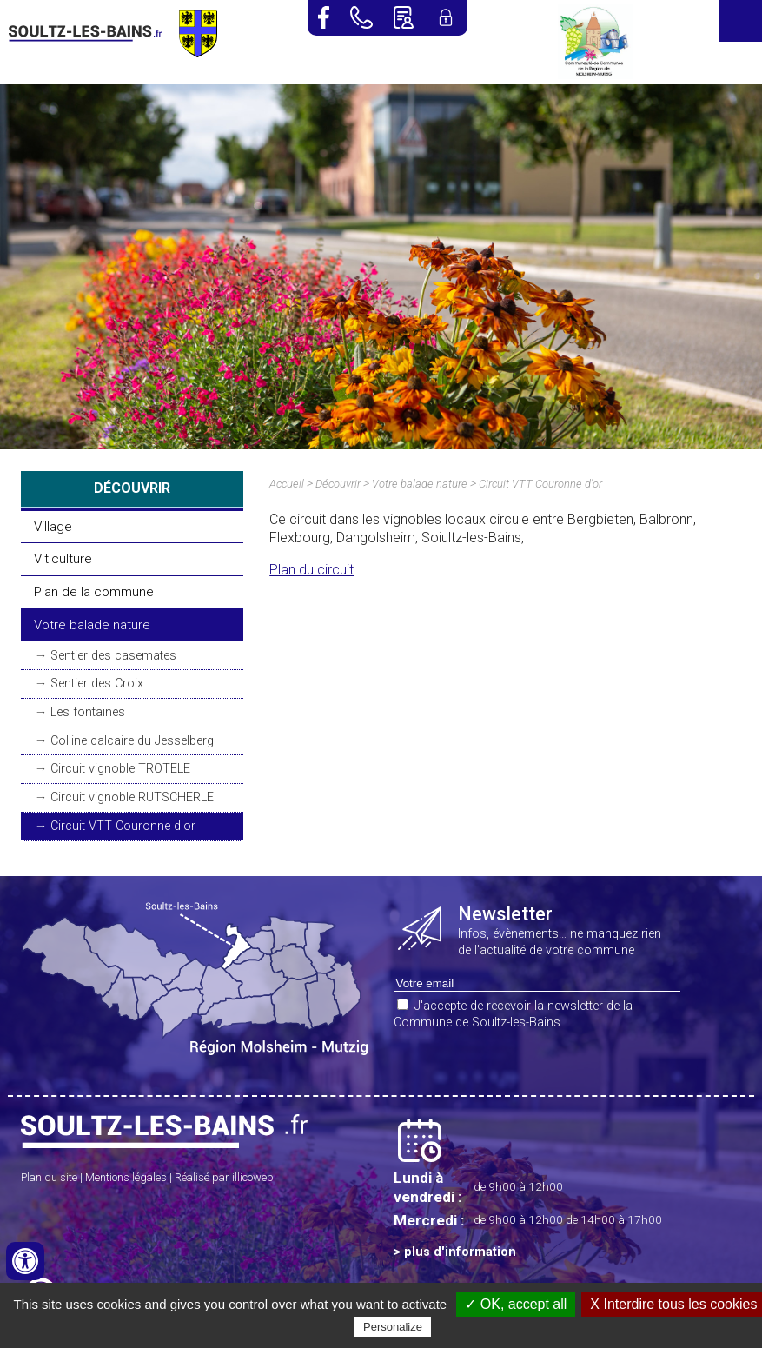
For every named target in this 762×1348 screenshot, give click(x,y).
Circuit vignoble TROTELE (120, 768)
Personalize (392, 1326)
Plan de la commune (94, 592)
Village (53, 527)
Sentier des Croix (96, 683)
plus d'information (460, 1252)
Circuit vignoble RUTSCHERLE (132, 797)
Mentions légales (126, 1177)
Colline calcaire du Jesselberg (132, 741)
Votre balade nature (92, 625)
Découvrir (338, 483)
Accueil (286, 483)
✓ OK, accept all (516, 1304)
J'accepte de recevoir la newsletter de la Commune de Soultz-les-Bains (513, 1014)
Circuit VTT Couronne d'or (122, 826)
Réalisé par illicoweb (224, 1177)
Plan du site (49, 1177)
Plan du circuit (311, 569)
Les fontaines (87, 712)
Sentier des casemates (113, 655)
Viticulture (63, 559)
